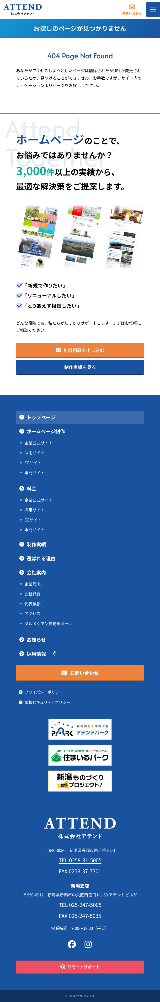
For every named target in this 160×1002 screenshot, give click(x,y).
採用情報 (41, 653)
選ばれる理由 (41, 558)
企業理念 (32, 584)
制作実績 (36, 544)
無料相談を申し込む (80, 350)
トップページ (41, 417)
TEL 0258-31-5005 (80, 860)
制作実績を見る (80, 367)
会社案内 (36, 572)
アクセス (32, 613)
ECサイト (33, 462)
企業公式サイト (38, 443)
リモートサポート (80, 967)
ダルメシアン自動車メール (48, 623)
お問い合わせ (132, 9)
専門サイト (34, 472)
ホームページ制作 (46, 431)
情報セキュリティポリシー (47, 702)
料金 (31, 488)
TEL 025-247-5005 (80, 904)
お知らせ (36, 639)
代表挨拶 (32, 604)
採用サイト (34, 452)
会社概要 (32, 594)
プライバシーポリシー (44, 692)
